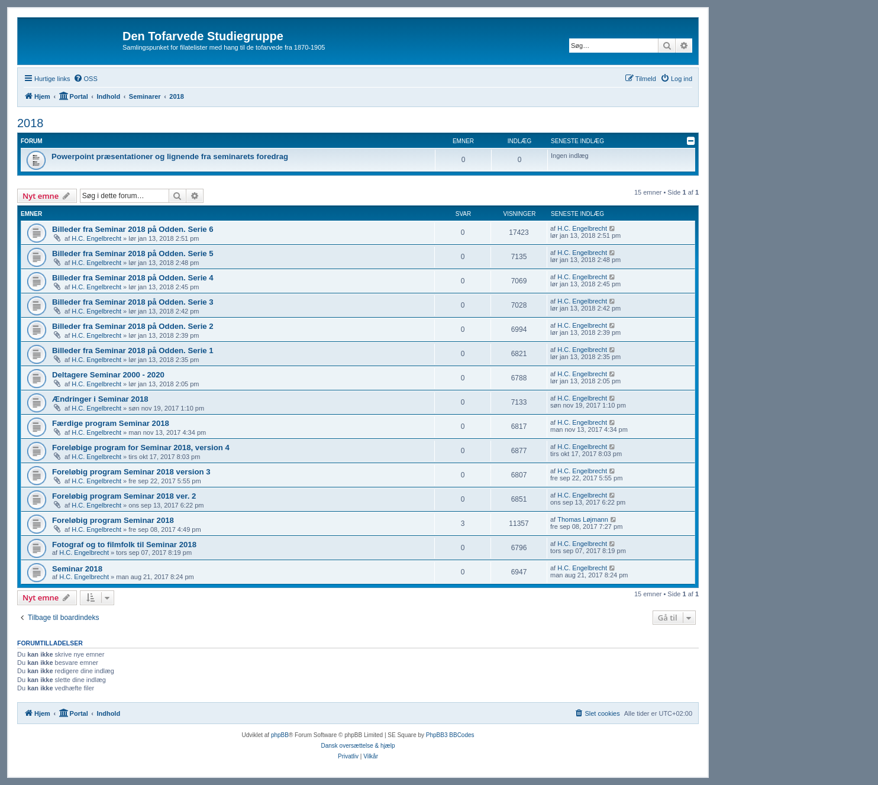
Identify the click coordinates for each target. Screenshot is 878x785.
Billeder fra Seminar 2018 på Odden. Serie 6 (133, 229)
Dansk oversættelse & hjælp (358, 745)
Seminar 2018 (77, 568)
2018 (30, 123)
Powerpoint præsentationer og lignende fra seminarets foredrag (169, 156)
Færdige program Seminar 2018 (110, 423)
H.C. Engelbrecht (96, 238)
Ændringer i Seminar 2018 (100, 399)
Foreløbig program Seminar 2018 (113, 520)
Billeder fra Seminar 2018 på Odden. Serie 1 (133, 350)
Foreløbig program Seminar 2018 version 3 (131, 471)
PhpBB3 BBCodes (450, 735)
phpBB (280, 735)
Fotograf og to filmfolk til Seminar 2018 (124, 544)
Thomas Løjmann (582, 519)
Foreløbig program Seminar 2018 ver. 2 (124, 496)
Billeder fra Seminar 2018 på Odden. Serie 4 (133, 277)
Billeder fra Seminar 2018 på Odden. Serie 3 (133, 302)
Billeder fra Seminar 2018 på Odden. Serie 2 (133, 326)
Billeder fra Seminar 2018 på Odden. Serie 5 (133, 253)
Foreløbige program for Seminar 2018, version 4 (141, 447)
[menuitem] (85, 79)
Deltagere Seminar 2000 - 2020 (108, 374)
